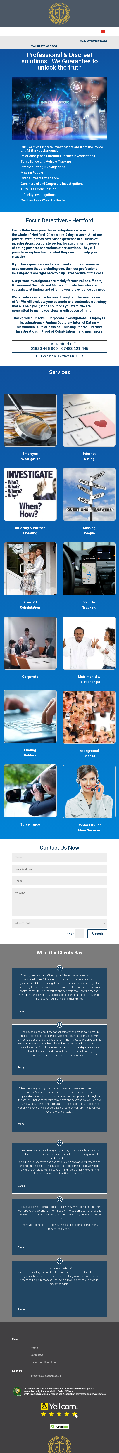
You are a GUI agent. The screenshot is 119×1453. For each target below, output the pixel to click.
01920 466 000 (44, 348)
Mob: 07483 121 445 (93, 41)
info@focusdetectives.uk (45, 1375)
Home (34, 1347)
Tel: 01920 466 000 (44, 46)
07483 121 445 (74, 348)
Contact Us (36, 1354)
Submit (97, 934)
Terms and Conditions (43, 1362)
